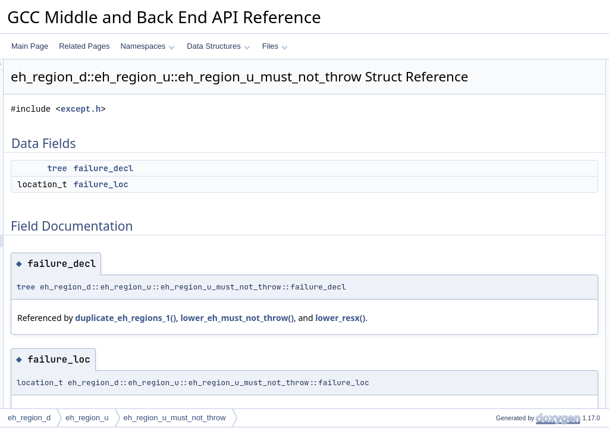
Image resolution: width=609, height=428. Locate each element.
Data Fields (494, 66)
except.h (229, 125)
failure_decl (252, 185)
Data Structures (218, 46)
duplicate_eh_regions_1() (274, 347)
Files (275, 46)
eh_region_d (29, 417)
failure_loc (249, 201)
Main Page (29, 46)
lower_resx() (191, 360)
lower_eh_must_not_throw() (385, 347)
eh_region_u (86, 417)
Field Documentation (509, 105)
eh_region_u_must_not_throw (175, 417)
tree (206, 185)
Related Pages (84, 46)
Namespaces (147, 46)
